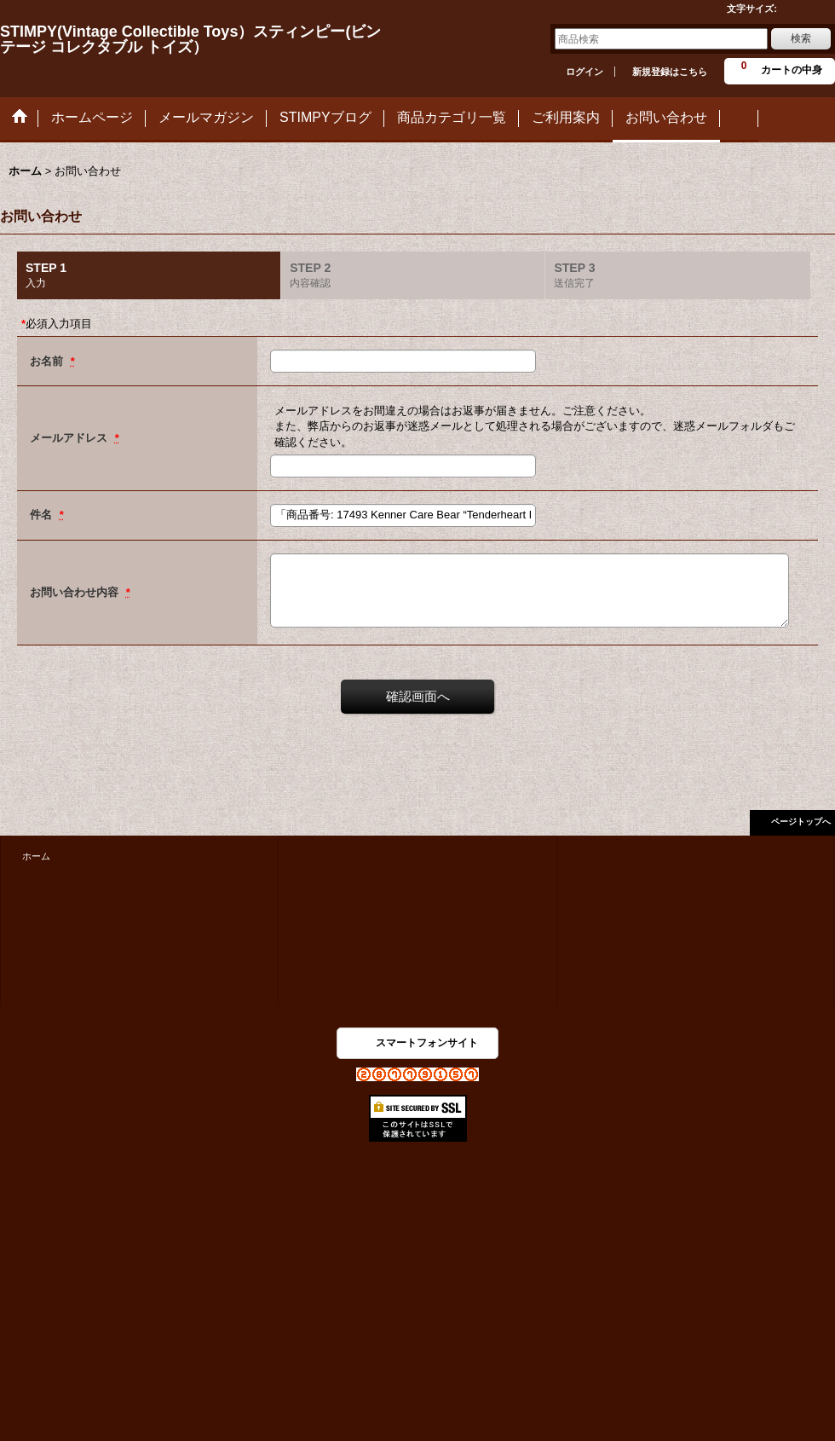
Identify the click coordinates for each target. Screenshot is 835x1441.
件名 (42, 514)
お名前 (48, 361)
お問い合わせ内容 (76, 592)
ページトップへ (801, 821)
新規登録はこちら (669, 72)
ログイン (584, 72)
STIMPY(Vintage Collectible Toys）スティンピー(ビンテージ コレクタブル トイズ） (190, 39)
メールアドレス (70, 437)
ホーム (36, 856)
